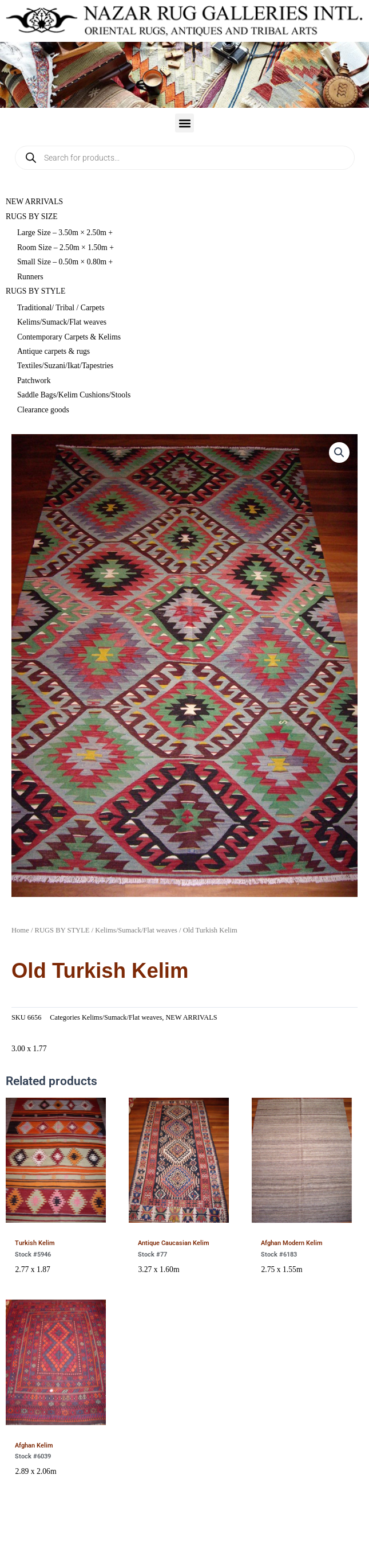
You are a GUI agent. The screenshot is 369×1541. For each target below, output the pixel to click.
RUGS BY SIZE (32, 216)
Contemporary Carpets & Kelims (69, 337)
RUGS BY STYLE (35, 291)
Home (20, 930)
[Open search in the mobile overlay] (184, 157)
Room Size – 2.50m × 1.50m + (65, 247)
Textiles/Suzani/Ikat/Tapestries (65, 365)
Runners (30, 276)
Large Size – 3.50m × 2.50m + (65, 232)
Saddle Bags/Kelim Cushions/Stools (73, 395)
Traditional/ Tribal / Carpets (61, 307)
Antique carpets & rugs (53, 351)
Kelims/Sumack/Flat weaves (61, 322)
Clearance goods (43, 409)
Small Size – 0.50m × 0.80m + (65, 262)
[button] (184, 123)
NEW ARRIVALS (34, 201)
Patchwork (33, 380)
